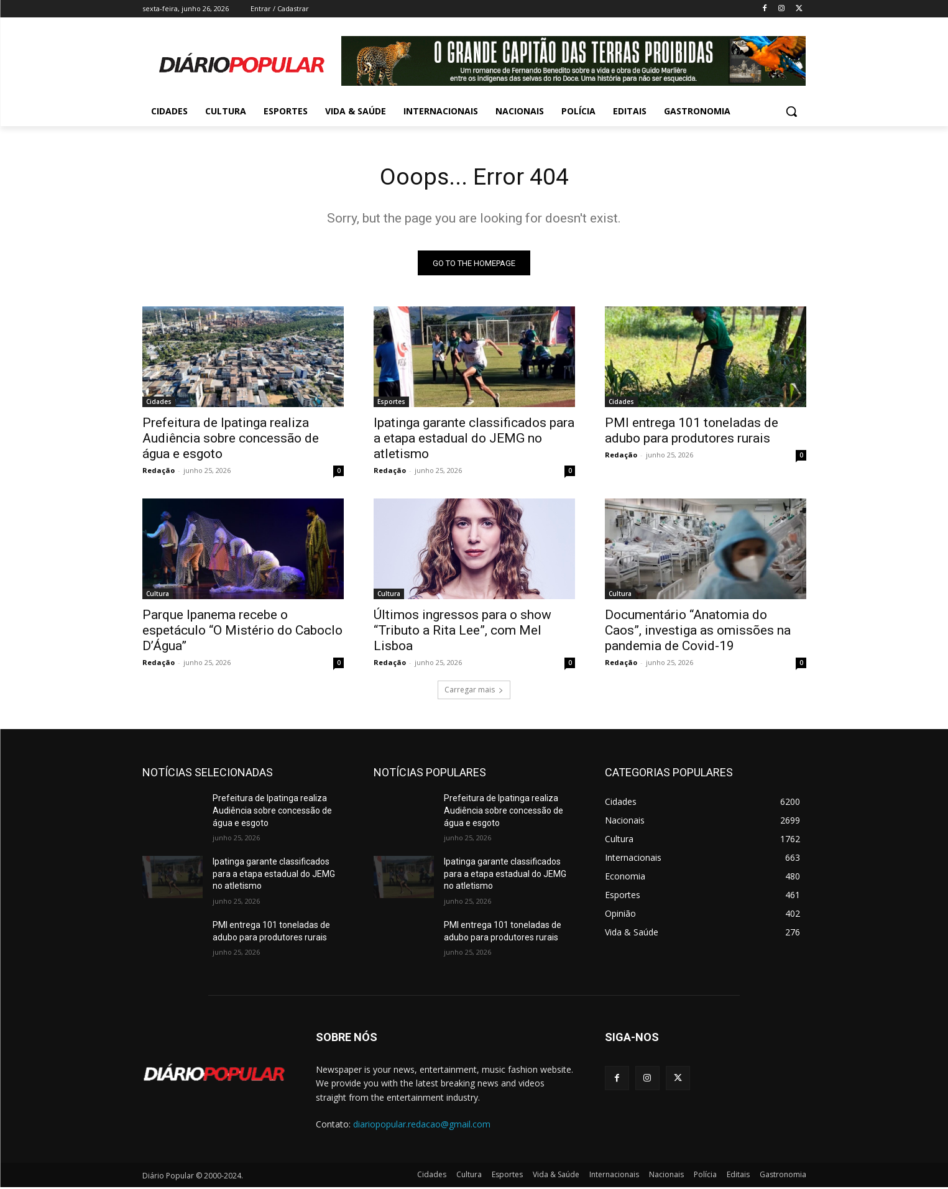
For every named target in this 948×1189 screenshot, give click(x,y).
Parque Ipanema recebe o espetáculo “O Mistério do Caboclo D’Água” (242, 633)
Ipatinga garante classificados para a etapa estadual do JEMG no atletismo (474, 441)
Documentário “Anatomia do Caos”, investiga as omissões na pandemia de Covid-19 (698, 633)
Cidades (159, 404)
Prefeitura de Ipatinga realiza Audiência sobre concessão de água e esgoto (230, 441)
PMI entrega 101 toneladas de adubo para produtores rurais (691, 433)
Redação (158, 472)
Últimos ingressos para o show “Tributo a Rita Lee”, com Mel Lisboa (462, 633)
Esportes (391, 404)
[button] (791, 111)
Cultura (157, 596)
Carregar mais (474, 692)
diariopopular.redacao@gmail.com (421, 1126)
